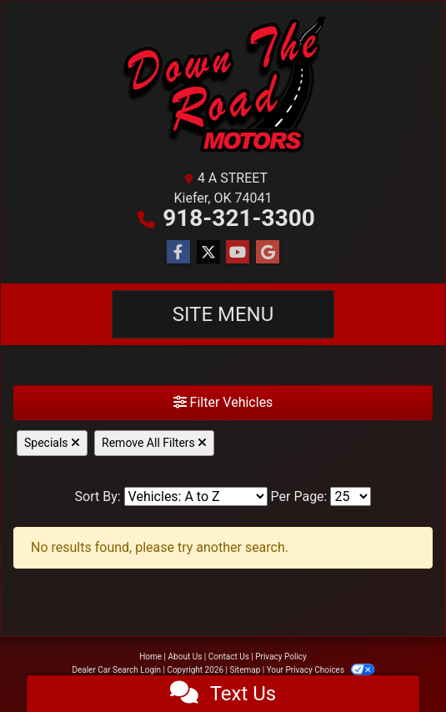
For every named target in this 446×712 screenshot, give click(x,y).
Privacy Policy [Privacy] (281, 656)
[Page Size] (350, 496)
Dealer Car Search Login (116, 669)
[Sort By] (196, 496)
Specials (52, 442)
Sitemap (244, 669)
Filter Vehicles (223, 402)
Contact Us (228, 656)
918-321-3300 (239, 218)
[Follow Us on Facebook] (178, 252)
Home (150, 656)
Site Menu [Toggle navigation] (223, 314)
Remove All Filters (154, 442)
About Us (185, 656)
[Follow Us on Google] (267, 252)
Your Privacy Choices (320, 669)
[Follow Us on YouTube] (237, 252)
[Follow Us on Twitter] (208, 252)
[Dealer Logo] (223, 88)
